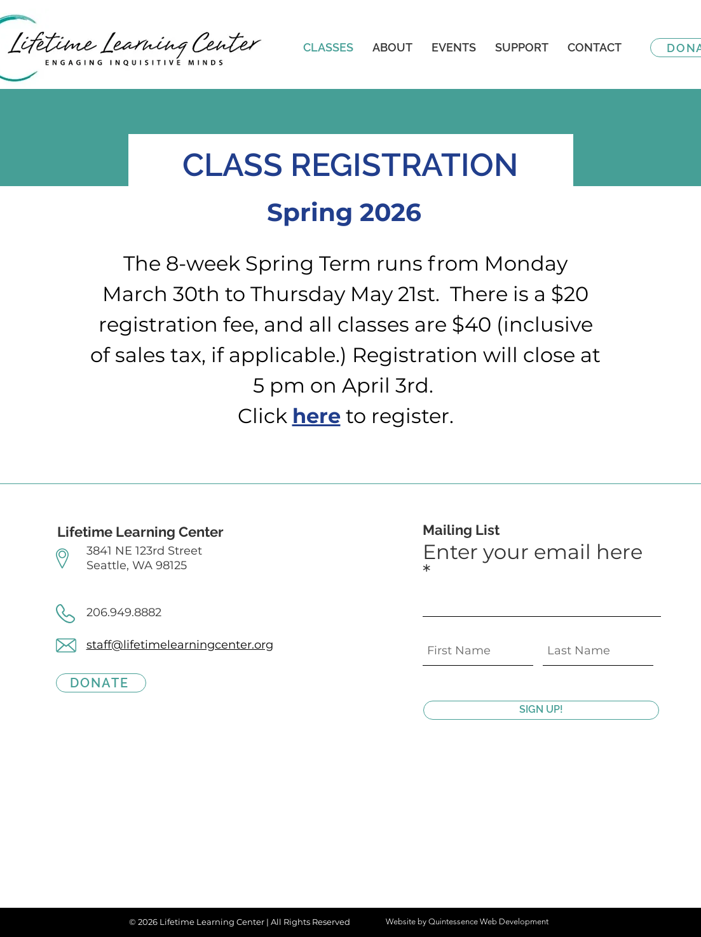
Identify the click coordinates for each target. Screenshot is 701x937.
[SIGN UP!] (541, 710)
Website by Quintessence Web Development (467, 921)
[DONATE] (101, 682)
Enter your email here (533, 553)
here (316, 415)
